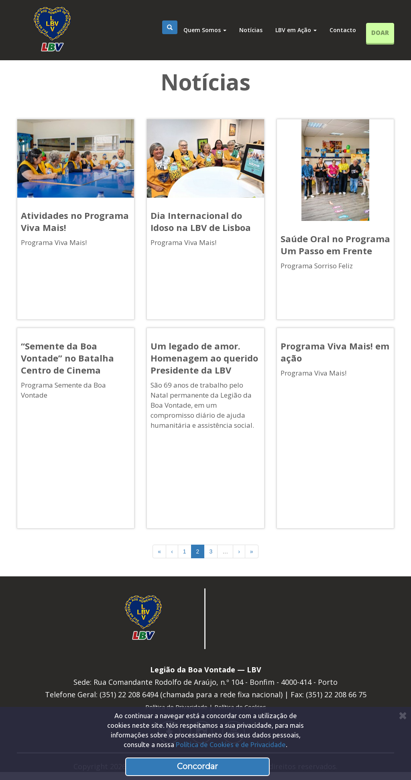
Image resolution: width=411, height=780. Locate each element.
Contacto (343, 30)
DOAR (380, 33)
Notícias (250, 30)
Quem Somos (204, 30)
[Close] (403, 716)
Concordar (197, 766)
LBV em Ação (296, 30)
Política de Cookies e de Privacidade (231, 744)
